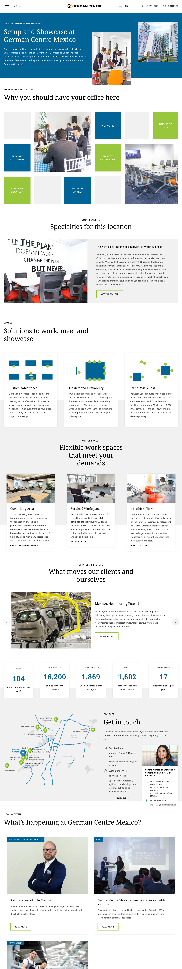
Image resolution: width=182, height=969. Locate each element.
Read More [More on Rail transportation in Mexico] (20, 922)
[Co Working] (31, 488)
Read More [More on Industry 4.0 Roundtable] (137, 922)
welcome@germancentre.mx (163, 805)
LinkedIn (173, 963)
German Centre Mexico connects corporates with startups (102, 902)
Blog (40, 839)
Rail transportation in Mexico (30, 900)
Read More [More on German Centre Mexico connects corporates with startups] (78, 926)
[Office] (91, 488)
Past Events (132, 839)
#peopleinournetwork (22, 839)
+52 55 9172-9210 (158, 800)
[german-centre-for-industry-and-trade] (84, 1)
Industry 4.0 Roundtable (143, 900)
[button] (8, 489)
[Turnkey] (151, 488)
